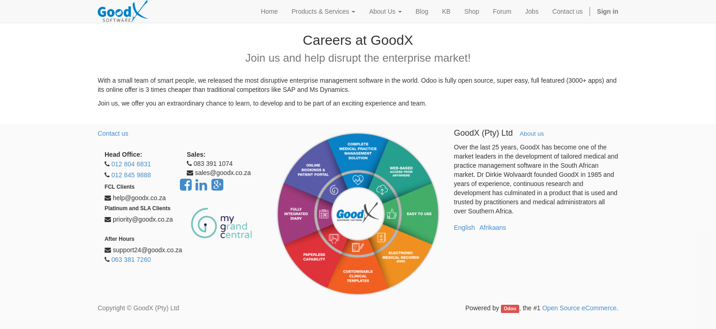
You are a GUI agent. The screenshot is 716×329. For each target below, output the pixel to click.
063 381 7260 (131, 259)
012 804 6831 (131, 164)
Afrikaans (492, 227)
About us (532, 133)
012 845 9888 (131, 175)
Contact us (113, 133)
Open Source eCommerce (579, 308)
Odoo (510, 308)
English (464, 227)
